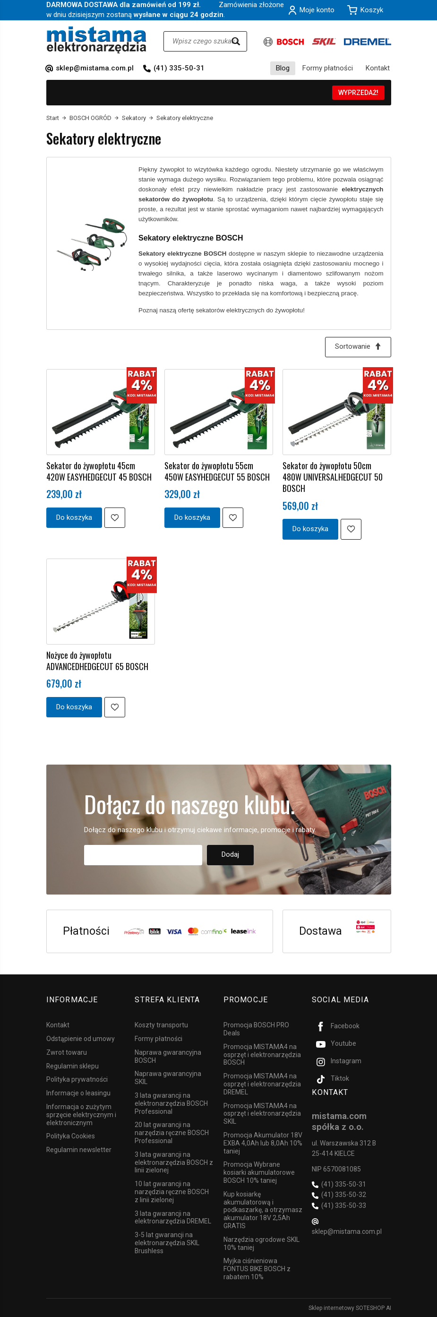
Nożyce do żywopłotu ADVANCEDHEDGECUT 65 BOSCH (97, 660)
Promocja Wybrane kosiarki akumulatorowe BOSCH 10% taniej (259, 1172)
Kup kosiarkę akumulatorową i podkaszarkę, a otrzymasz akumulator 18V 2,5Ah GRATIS (262, 1209)
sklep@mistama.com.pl (95, 68)
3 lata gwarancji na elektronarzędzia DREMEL (173, 1217)
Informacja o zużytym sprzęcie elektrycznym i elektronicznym (81, 1114)
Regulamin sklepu (72, 1065)
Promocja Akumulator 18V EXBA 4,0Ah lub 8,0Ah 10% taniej (262, 1142)
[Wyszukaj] (235, 41)
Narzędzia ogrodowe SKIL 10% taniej (261, 1243)
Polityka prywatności (77, 1079)
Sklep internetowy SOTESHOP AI (349, 1307)
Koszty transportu (161, 1024)
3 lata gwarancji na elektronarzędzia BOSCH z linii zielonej (174, 1162)
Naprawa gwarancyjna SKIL (168, 1077)
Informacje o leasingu (78, 1092)
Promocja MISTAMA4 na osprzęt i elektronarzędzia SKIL (262, 1113)
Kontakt (378, 68)
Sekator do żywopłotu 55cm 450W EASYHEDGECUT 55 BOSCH (217, 471)
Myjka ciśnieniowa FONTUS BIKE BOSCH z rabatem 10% (257, 1269)
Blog (283, 68)
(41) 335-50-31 (179, 68)
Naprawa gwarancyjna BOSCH (168, 1056)
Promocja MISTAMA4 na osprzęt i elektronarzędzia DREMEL (262, 1083)
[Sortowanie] (358, 347)
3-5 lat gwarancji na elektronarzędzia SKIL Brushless (167, 1242)
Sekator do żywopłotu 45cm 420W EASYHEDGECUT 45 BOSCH (99, 471)
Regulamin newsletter (78, 1149)
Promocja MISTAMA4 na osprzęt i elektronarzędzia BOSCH (262, 1054)
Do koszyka (74, 517)
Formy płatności (327, 68)
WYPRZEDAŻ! (358, 92)
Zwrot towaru (66, 1052)
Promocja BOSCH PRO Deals (256, 1028)
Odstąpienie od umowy (80, 1038)
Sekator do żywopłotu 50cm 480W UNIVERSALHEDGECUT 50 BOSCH (333, 477)
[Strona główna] (96, 39)
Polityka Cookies (70, 1136)
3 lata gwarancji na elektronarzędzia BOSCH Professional (171, 1103)
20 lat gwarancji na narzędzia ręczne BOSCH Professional (172, 1133)
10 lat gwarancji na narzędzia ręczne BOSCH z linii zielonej (172, 1191)
